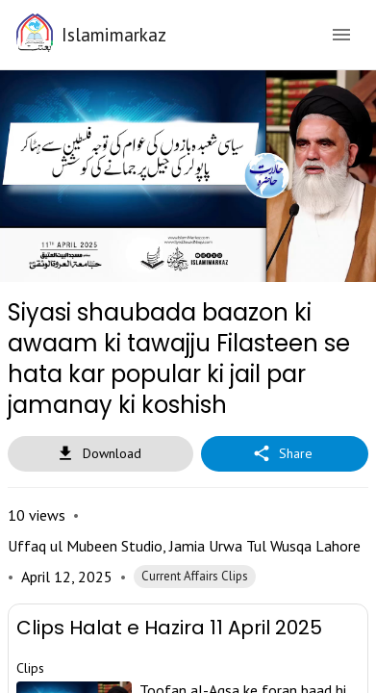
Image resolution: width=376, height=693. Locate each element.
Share (284, 431)
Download (100, 431)
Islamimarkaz (114, 34)
